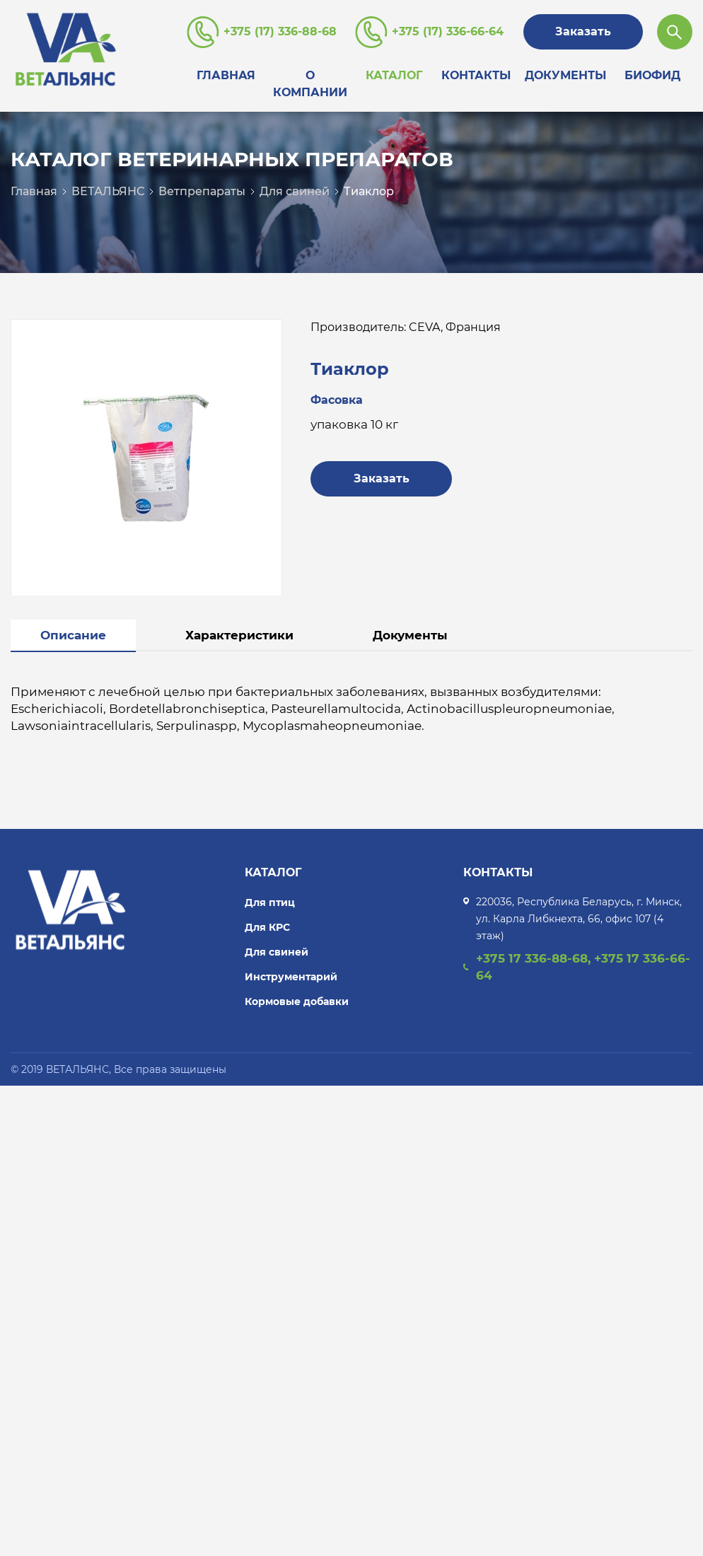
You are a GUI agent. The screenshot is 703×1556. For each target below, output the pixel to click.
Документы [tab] (410, 635)
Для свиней (295, 191)
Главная (226, 75)
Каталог (394, 75)
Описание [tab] (73, 635)
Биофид (652, 75)
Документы (565, 75)
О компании (310, 84)
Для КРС (267, 927)
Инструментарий (291, 976)
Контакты (476, 75)
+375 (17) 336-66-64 (448, 31)
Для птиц (270, 902)
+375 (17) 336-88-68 (280, 31)
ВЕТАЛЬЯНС (107, 191)
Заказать (583, 31)
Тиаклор (369, 191)
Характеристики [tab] (239, 635)
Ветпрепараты (201, 191)
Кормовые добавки (297, 1001)
